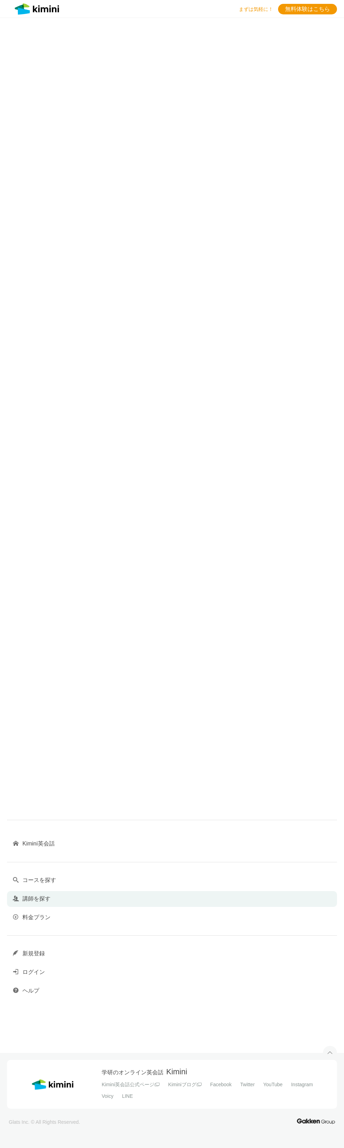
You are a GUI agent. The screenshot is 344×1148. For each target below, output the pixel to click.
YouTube (273, 1084)
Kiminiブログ (185, 1084)
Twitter (247, 1084)
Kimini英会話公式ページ (131, 1084)
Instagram (302, 1084)
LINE (127, 1096)
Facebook (220, 1084)
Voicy (107, 1096)
